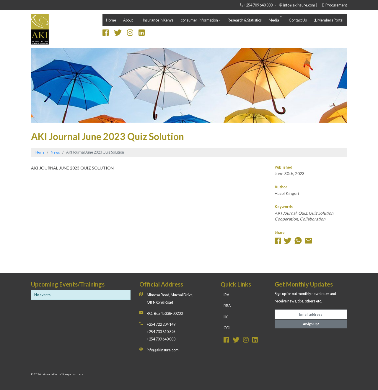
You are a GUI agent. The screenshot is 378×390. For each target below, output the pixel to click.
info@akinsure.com (299, 5)
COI (227, 328)
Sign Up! (311, 324)
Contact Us (298, 20)
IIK (226, 317)
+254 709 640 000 (258, 5)
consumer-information (199, 20)
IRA (226, 295)
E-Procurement (334, 5)
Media (274, 20)
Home (111, 20)
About (128, 20)
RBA (227, 306)
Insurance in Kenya (158, 20)
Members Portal (328, 20)
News (55, 152)
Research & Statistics (245, 20)
